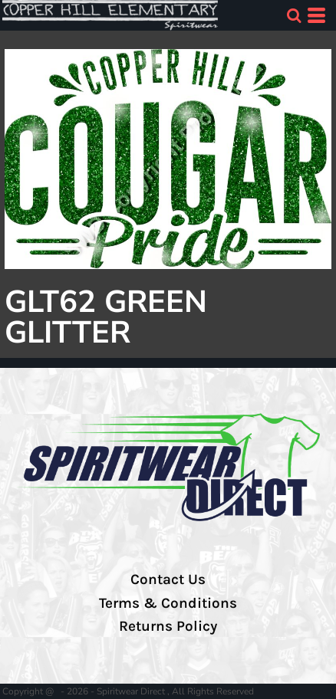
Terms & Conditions (168, 603)
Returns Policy (168, 626)
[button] (293, 15)
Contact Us (168, 579)
